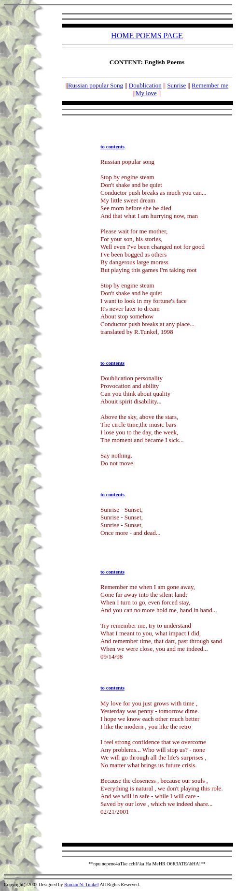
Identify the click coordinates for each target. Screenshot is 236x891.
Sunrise (176, 85)
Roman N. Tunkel (81, 884)
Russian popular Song (95, 85)
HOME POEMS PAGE (147, 35)
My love (146, 93)
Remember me (210, 85)
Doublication (145, 85)
